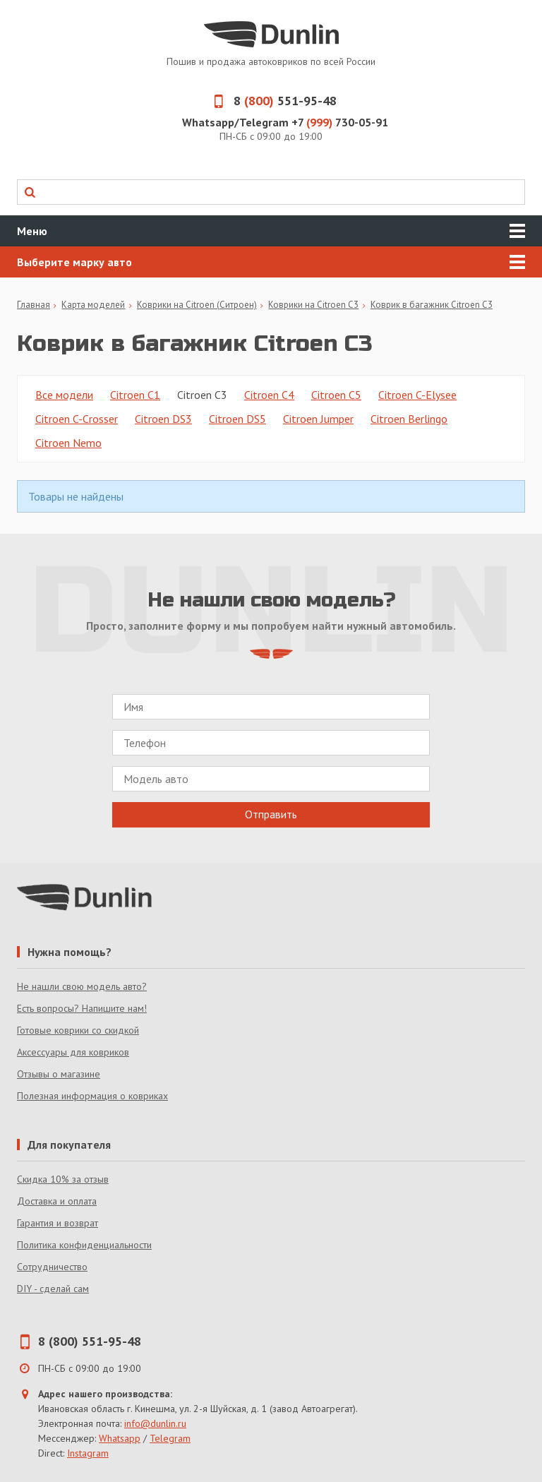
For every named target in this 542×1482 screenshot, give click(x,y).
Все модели (64, 395)
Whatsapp (119, 1438)
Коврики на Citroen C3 (313, 305)
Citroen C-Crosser (76, 419)
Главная (33, 305)
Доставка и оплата (57, 1201)
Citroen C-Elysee (417, 395)
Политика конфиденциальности (84, 1244)
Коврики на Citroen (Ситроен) (197, 305)
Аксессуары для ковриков (73, 1052)
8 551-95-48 (271, 100)
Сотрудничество (52, 1266)
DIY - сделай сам (53, 1288)
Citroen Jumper (318, 419)
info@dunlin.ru (155, 1423)
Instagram (88, 1453)
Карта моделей (93, 305)
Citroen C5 (336, 395)
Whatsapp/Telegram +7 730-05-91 (285, 122)
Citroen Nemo (68, 443)
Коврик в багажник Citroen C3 (432, 305)
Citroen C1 (135, 395)
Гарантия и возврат (57, 1223)
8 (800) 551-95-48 (89, 1341)
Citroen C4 (269, 395)
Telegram (170, 1438)
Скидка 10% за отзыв (63, 1179)
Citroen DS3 (163, 419)
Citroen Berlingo (409, 419)
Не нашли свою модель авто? (82, 986)
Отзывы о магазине (58, 1074)
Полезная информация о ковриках (92, 1095)
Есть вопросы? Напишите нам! (82, 1008)
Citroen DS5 (237, 419)
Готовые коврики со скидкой (78, 1030)
